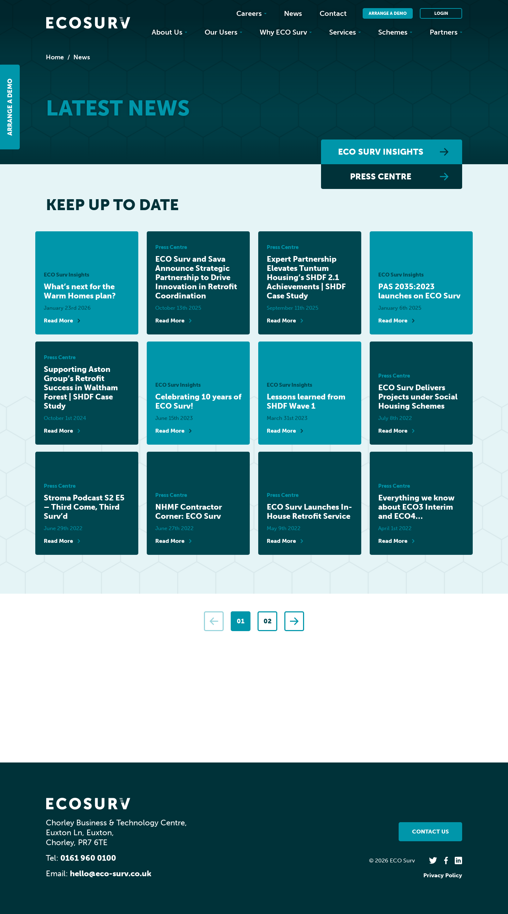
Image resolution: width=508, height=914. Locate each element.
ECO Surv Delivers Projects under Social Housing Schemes (418, 397)
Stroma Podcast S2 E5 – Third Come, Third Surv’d (84, 507)
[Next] (294, 621)
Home (55, 57)
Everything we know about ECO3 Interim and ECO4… (416, 507)
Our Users (223, 32)
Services (345, 32)
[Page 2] (267, 621)
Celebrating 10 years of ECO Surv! (198, 401)
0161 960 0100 (88, 858)
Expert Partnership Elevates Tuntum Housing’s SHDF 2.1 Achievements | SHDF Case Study (306, 278)
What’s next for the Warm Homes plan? (80, 291)
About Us (169, 32)
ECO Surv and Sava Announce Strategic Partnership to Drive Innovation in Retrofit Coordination (196, 278)
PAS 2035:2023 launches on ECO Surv (419, 291)
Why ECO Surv (286, 32)
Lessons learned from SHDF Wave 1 (306, 401)
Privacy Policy (442, 875)
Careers (251, 13)
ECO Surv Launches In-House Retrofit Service (309, 512)
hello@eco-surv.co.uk (110, 873)
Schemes (395, 32)
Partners (446, 32)
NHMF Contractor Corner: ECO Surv (188, 512)
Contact (333, 13)
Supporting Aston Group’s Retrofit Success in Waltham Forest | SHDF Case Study (81, 388)
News (293, 13)
